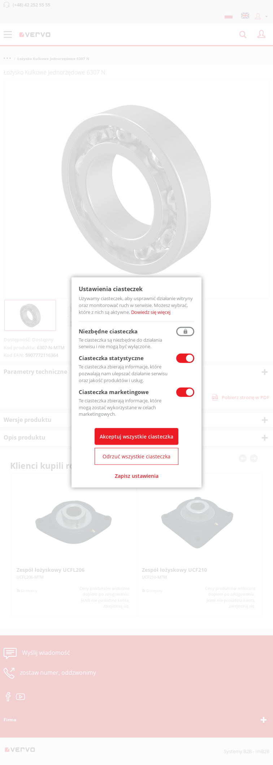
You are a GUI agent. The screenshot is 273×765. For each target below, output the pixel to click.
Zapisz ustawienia (137, 475)
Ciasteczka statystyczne (111, 358)
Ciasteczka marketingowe (114, 392)
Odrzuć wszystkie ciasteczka (136, 456)
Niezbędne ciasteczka (108, 330)
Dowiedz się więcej (150, 312)
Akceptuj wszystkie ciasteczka (136, 436)
